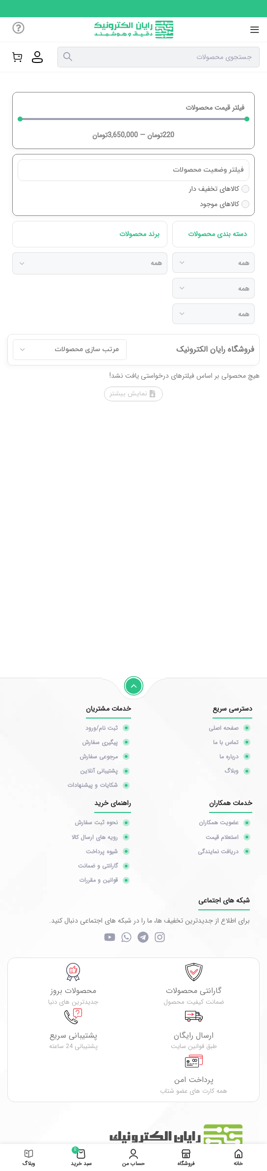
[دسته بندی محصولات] (213, 262)
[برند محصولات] (89, 263)
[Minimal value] (133, 119)
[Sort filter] (70, 349)
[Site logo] (133, 29)
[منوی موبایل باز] (255, 29)
